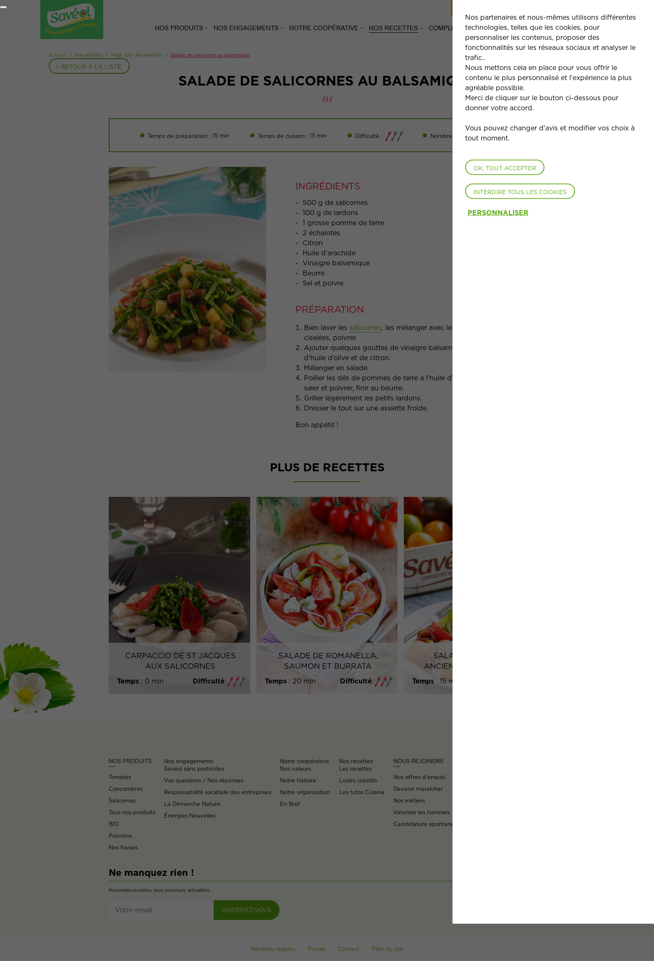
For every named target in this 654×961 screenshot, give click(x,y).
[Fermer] (3, 7)
